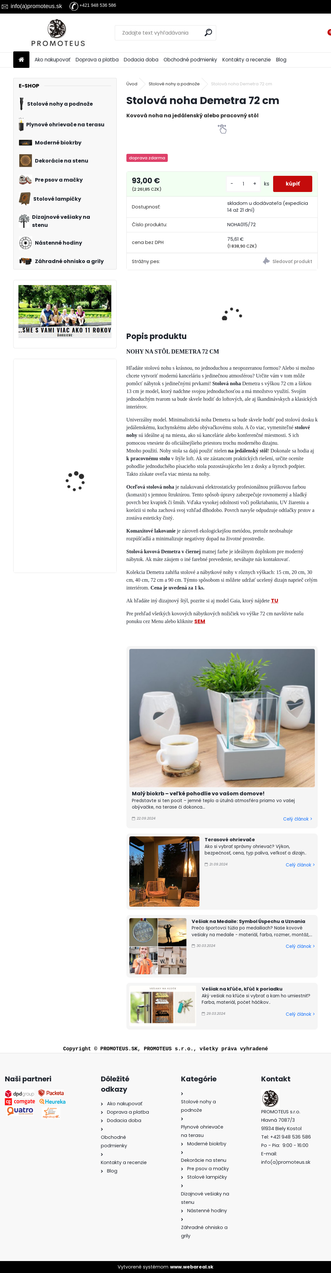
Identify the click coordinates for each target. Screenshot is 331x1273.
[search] (208, 32)
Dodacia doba (141, 59)
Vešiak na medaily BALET (83, 525)
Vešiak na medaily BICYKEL (76, 392)
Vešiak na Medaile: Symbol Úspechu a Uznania (248, 921)
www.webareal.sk (191, 1267)
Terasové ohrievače (230, 839)
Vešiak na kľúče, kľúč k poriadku (242, 989)
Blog (281, 59)
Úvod (131, 84)
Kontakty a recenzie (246, 59)
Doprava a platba (97, 59)
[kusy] (242, 184)
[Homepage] (21, 60)
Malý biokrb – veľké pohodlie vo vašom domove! (198, 793)
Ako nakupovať (52, 59)
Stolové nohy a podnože (174, 84)
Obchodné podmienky (190, 59)
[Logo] (57, 33)
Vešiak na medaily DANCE (76, 460)
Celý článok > (297, 819)
